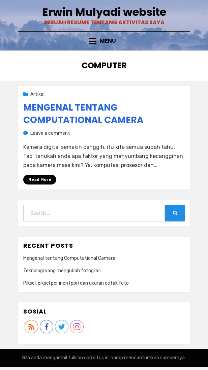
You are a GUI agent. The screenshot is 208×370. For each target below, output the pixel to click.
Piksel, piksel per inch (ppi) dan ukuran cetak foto (76, 283)
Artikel (37, 94)
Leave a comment (50, 133)
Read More (39, 179)
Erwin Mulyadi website (104, 11)
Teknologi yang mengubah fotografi (62, 271)
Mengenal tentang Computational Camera (83, 113)
